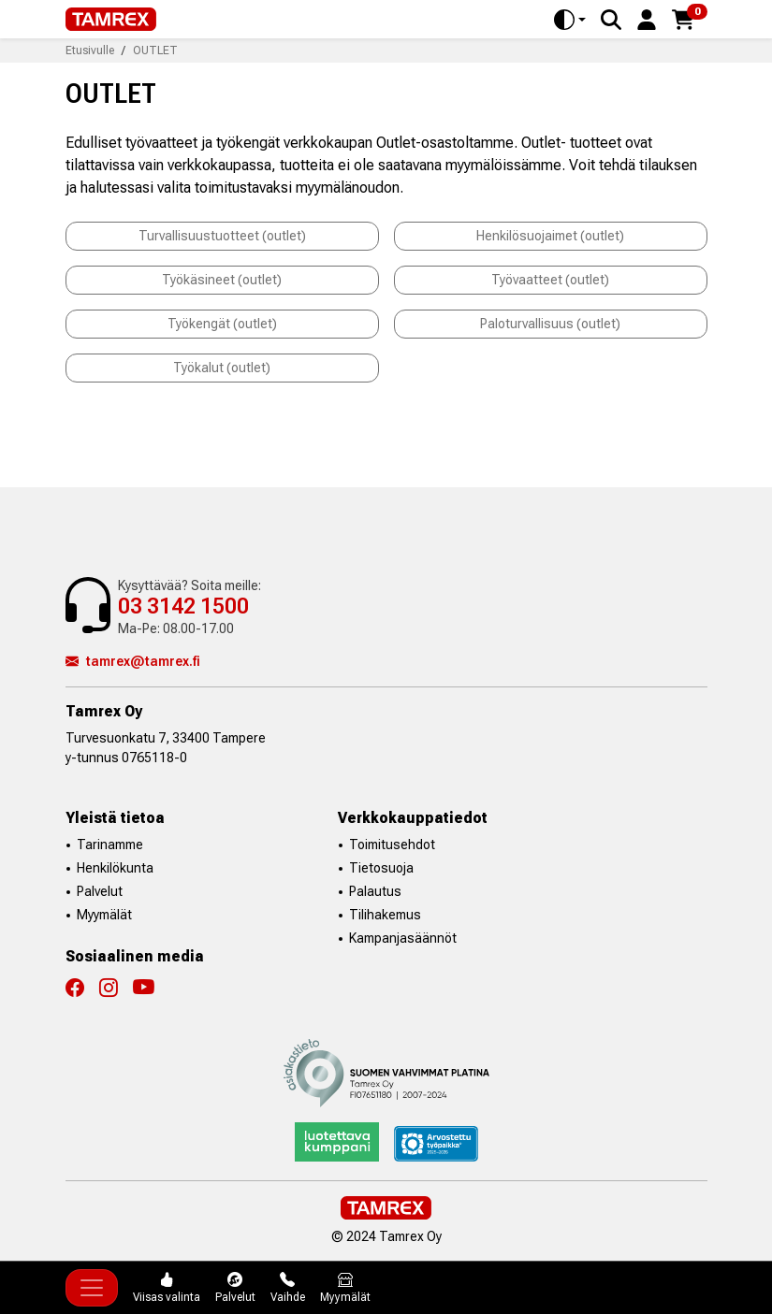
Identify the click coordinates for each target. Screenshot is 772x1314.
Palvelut (100, 891)
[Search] (611, 19)
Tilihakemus (385, 914)
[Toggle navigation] (92, 1288)
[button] (646, 18)
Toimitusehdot (392, 844)
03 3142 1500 (183, 606)
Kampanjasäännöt (403, 938)
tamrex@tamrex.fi (133, 661)
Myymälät (104, 914)
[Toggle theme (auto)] (570, 19)
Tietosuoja (381, 867)
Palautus (375, 891)
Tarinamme (110, 844)
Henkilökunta (115, 867)
